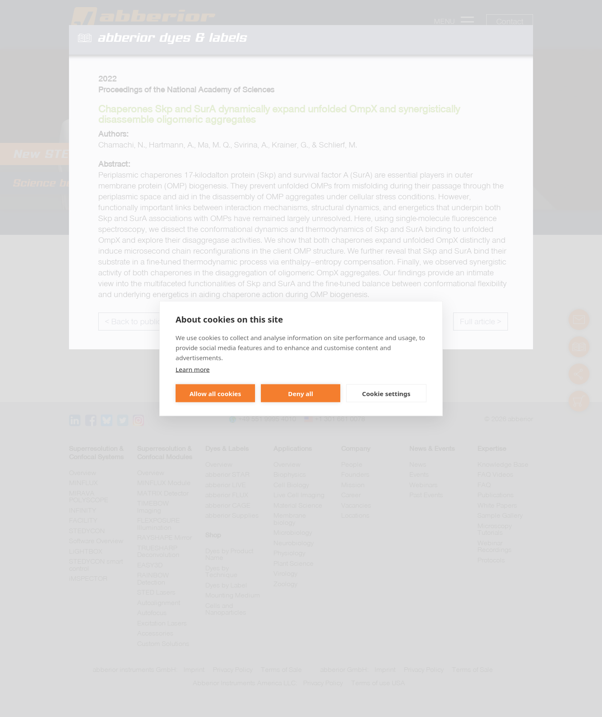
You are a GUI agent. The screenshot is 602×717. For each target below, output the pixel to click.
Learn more (193, 369)
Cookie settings (386, 393)
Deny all (300, 393)
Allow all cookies (215, 393)
